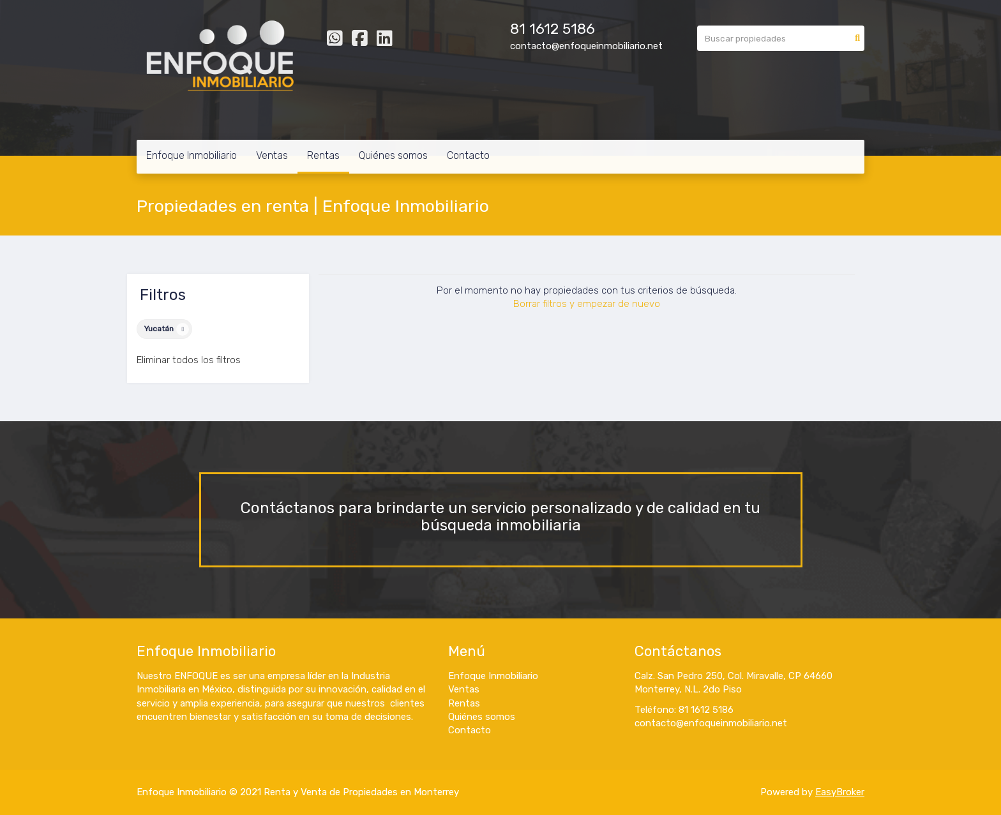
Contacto (468, 155)
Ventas (272, 155)
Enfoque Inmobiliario (191, 155)
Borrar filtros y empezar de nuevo (586, 304)
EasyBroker (839, 792)
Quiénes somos (393, 155)
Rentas (323, 155)
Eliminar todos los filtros (189, 360)
